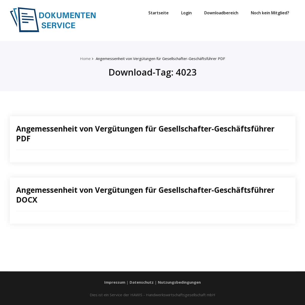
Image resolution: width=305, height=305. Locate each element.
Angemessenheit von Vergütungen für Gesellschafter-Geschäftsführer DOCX (145, 195)
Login (186, 13)
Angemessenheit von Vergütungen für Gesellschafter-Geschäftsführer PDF (160, 58)
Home (85, 58)
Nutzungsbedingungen (179, 282)
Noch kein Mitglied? (270, 13)
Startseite (158, 13)
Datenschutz (142, 282)
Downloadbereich (221, 13)
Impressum (114, 282)
